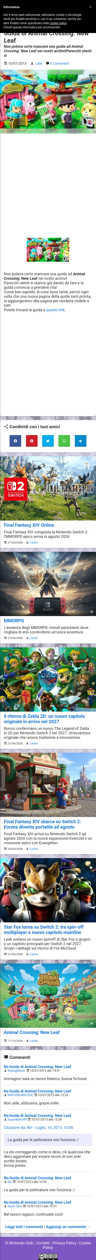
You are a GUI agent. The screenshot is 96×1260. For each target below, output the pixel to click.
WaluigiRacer (17, 1071)
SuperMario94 (17, 1119)
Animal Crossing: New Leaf (32, 1032)
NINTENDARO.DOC (20, 1095)
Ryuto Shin (15, 1206)
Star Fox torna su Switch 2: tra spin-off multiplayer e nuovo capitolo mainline (44, 929)
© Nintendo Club (19, 1243)
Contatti (43, 1243)
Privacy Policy (64, 1243)
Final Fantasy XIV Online (29, 525)
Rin (10, 1182)
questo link (55, 310)
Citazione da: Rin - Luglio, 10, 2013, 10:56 (38, 1127)
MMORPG (14, 620)
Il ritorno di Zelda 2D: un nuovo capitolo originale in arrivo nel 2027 (44, 719)
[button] (90, 6)
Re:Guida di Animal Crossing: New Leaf (37, 1066)
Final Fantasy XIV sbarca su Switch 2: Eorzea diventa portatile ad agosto (42, 824)
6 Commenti (59, 63)
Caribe (34, 542)
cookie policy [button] (58, 23)
